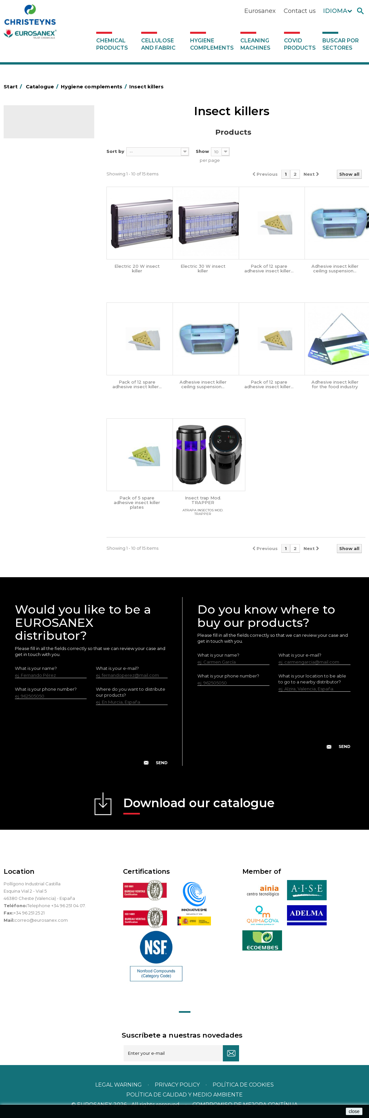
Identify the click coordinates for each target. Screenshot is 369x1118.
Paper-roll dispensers (39, 362)
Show (202, 151)
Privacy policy (178, 1085)
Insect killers (29, 342)
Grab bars (26, 199)
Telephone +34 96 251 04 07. (56, 905)
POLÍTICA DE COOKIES (243, 1085)
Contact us (300, 11)
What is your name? (36, 668)
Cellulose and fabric (158, 44)
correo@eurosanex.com (41, 920)
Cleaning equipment (38, 270)
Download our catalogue (198, 805)
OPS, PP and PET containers (46, 281)
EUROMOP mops (35, 352)
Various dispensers (36, 434)
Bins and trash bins (36, 260)
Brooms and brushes (38, 291)
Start (14, 86)
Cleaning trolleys (34, 250)
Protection (28, 373)
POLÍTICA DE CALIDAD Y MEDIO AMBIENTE (184, 1095)
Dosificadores (31, 424)
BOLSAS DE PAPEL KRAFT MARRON (43, 224)
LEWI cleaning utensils (40, 414)
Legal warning (119, 1085)
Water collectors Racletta (44, 383)
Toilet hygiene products (41, 332)
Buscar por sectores (340, 44)
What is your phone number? (46, 689)
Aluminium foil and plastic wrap (49, 189)
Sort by (115, 151)
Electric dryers (32, 393)
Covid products (300, 44)
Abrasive (25, 168)
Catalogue (37, 124)
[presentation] (91, 740)
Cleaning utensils (34, 403)
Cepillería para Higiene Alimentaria (40, 306)
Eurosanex (260, 11)
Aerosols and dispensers (42, 178)
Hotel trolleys (30, 240)
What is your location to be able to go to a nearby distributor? (312, 678)
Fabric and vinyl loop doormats (49, 321)
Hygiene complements (212, 44)
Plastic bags (29, 209)
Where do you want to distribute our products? (130, 692)
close (354, 1111)
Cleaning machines (255, 44)
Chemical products (112, 44)
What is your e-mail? (117, 668)
